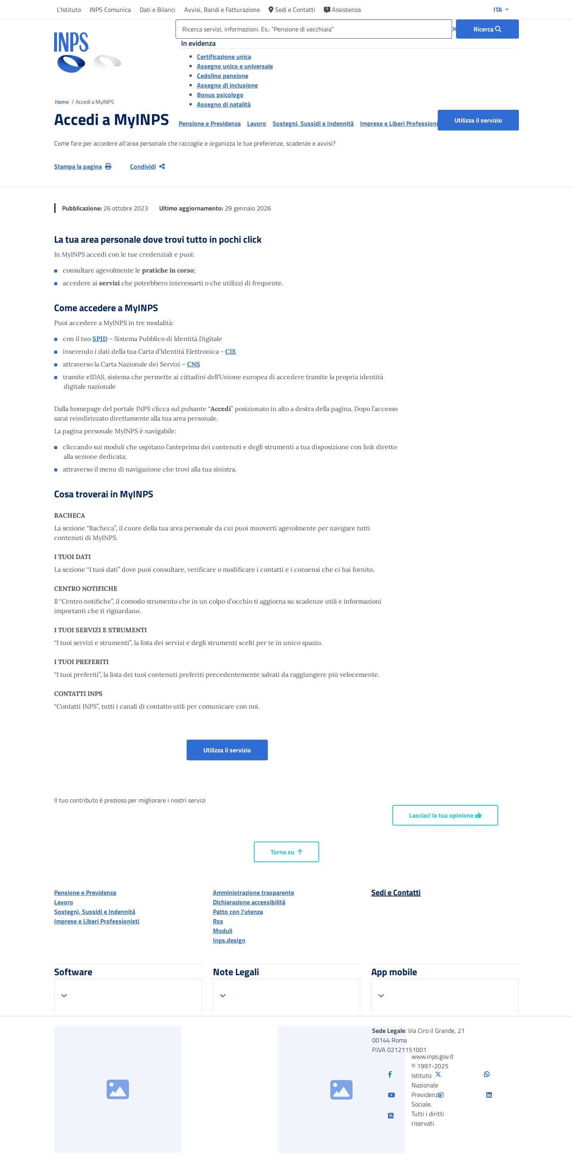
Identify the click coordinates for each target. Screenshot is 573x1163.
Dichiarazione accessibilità (249, 902)
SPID (99, 339)
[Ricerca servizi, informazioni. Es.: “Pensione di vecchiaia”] (313, 29)
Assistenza (342, 9)
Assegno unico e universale (235, 66)
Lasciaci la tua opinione (445, 815)
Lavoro (63, 902)
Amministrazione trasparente (253, 892)
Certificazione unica (224, 56)
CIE (230, 351)
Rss (218, 921)
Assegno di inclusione (227, 85)
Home (62, 101)
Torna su (286, 852)
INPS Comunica (110, 9)
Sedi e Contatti (292, 9)
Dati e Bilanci (157, 9)
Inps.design (229, 940)
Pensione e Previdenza (85, 892)
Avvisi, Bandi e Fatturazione (222, 9)
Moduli (222, 930)
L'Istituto (69, 9)
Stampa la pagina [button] (82, 166)
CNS (193, 364)
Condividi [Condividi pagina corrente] (147, 166)
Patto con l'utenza (238, 911)
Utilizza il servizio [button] (486, 120)
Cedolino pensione (222, 75)
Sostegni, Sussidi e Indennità (94, 911)
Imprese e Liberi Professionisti (96, 921)
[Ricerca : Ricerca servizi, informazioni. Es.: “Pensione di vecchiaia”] (487, 29)
